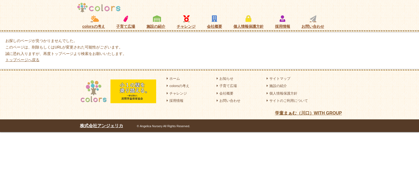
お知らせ (225, 79)
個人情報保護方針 (248, 21)
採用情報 (282, 21)
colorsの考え (93, 21)
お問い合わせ (312, 21)
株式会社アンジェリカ (101, 125)
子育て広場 (125, 22)
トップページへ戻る (22, 60)
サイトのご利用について (287, 101)
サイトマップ (278, 79)
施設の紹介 (155, 21)
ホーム (173, 79)
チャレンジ (186, 21)
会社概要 (214, 21)
